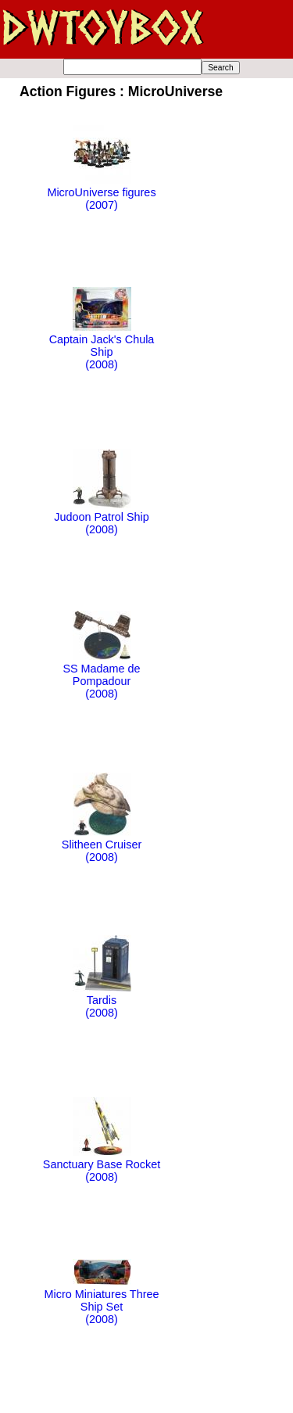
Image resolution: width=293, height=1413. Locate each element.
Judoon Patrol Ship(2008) (101, 517)
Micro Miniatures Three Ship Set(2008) (102, 1300)
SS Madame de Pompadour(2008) (101, 675)
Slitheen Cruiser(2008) (101, 844)
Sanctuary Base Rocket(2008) (101, 1164)
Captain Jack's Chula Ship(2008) (102, 346)
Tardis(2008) (102, 1000)
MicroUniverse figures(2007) (101, 192)
